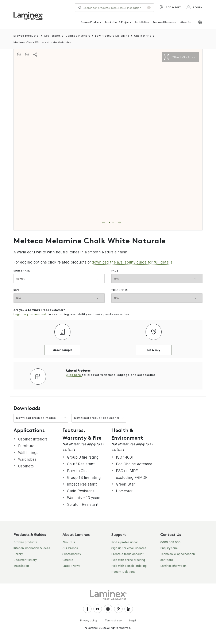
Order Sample (62, 350)
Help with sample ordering (129, 566)
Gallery (18, 554)
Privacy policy (88, 620)
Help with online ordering (128, 560)
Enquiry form (169, 548)
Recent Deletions (123, 571)
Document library (25, 560)
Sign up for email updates (128, 548)
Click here (74, 375)
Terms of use (113, 620)
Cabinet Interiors (78, 36)
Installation (142, 22)
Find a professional (124, 542)
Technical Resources (164, 22)
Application (52, 36)
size (17, 290)
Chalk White (143, 36)
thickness (119, 290)
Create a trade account (127, 554)
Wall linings (28, 453)
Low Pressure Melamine (112, 36)
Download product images (41, 418)
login (194, 7)
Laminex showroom (173, 566)
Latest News (71, 566)
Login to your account (30, 314)
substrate (22, 270)
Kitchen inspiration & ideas (32, 548)
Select (20, 278)
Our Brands (70, 548)
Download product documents (99, 418)
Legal (132, 620)
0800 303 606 (170, 542)
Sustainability (71, 554)
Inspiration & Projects (118, 22)
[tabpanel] (108, 139)
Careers (67, 560)
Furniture (26, 446)
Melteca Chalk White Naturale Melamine (43, 42)
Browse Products (91, 22)
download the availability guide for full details (132, 262)
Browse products (26, 36)
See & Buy (170, 7)
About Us (186, 22)
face (115, 270)
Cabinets (26, 466)
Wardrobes (27, 459)
